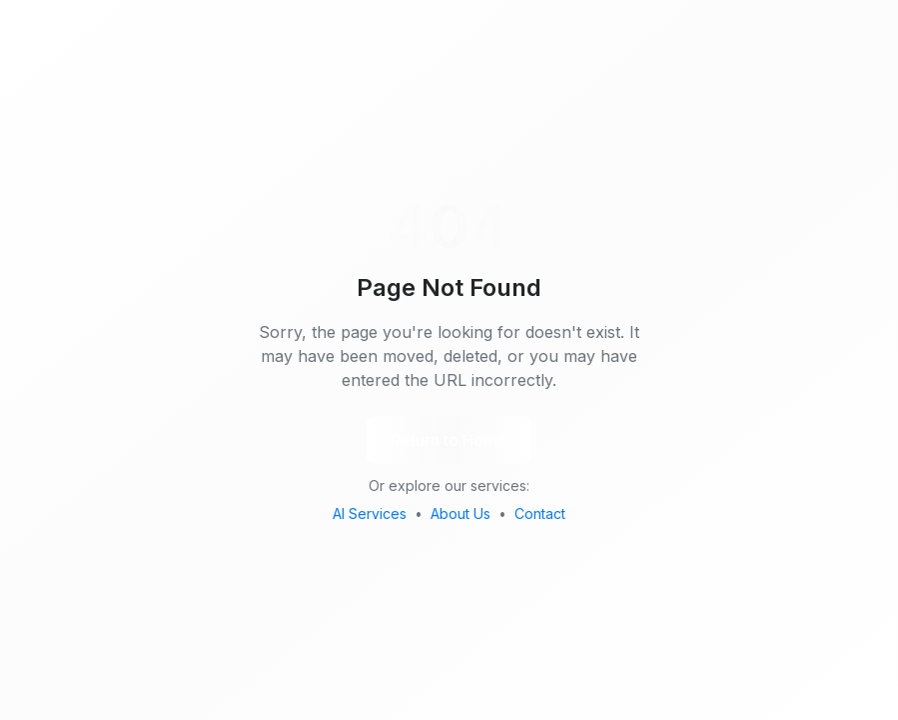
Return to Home (449, 440)
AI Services (370, 513)
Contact (539, 513)
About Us (460, 513)
